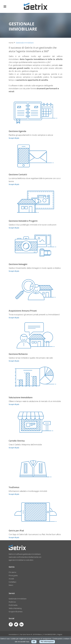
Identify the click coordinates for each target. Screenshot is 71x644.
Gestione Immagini (18, 264)
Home (11, 43)
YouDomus (14, 487)
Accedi (11, 579)
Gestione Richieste (18, 354)
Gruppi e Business (15, 612)
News (11, 585)
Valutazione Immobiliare (20, 397)
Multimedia (13, 605)
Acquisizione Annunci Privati (23, 310)
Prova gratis (13, 575)
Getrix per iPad (16, 530)
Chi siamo (12, 572)
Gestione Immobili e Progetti (23, 220)
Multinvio (12, 602)
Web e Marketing (15, 608)
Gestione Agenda (17, 131)
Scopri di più (14, 138)
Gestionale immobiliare (25, 43)
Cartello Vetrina (17, 440)
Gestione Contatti (18, 174)
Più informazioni (47, 642)
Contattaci (12, 582)
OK (34, 642)
